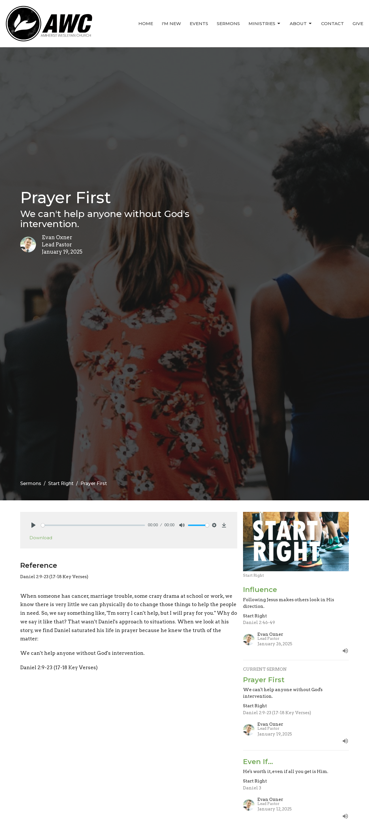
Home (145, 23)
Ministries (264, 24)
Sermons (228, 23)
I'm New (171, 23)
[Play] (33, 525)
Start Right (61, 483)
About (301, 24)
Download (40, 537)
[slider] (93, 525)
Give (358, 23)
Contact (332, 23)
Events (199, 23)
